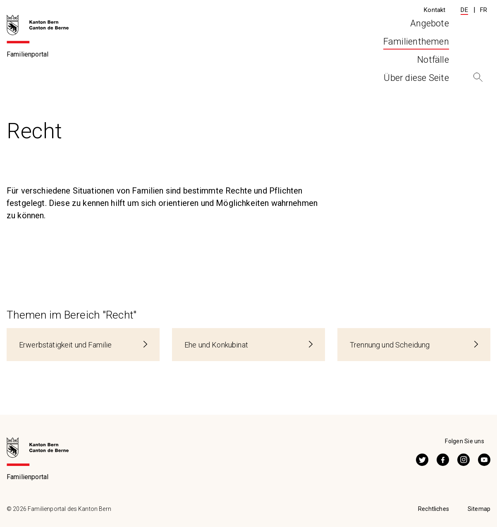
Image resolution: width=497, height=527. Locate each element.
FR (483, 10)
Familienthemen (56, 79)
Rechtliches (433, 509)
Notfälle (346, 53)
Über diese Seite (416, 53)
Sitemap (479, 509)
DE (464, 10)
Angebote (202, 53)
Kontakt (434, 10)
